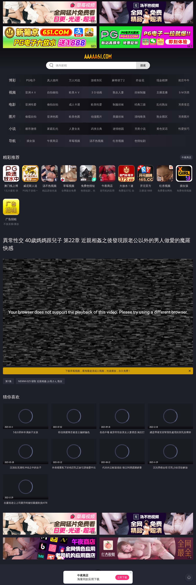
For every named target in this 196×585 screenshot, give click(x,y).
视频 (12, 92)
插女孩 (31, 141)
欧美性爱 (96, 104)
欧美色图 (74, 116)
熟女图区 (162, 116)
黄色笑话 (162, 129)
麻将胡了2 (118, 80)
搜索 (143, 65)
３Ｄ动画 (96, 92)
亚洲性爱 (30, 104)
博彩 (12, 80)
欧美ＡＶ (74, 92)
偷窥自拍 (30, 116)
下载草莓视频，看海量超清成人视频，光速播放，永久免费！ (128, 371)
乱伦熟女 (162, 104)
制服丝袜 (118, 104)
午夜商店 (52, 141)
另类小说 (140, 129)
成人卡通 (74, 104)
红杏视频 (118, 141)
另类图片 (183, 116)
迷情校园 (118, 129)
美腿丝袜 (118, 116)
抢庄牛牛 (183, 80)
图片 (12, 116)
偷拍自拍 (52, 104)
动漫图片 (96, 116)
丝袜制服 (140, 92)
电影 (12, 104)
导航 (12, 140)
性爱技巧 (183, 129)
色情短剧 (140, 141)
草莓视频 (74, 141)
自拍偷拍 (52, 92)
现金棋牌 (162, 80)
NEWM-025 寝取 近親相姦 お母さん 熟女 (40, 381)
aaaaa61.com (98, 56)
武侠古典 (96, 129)
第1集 (8, 381)
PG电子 (30, 80)
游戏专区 (96, 80)
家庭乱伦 (52, 129)
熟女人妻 (118, 92)
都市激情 (30, 129)
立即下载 (122, 577)
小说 (12, 128)
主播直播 (162, 92)
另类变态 (183, 104)
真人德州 (52, 80)
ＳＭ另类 (183, 92)
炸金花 (140, 80)
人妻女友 (74, 129)
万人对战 (74, 80)
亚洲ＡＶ (30, 92)
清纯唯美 (140, 116)
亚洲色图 (52, 116)
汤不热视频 (96, 141)
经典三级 (140, 104)
